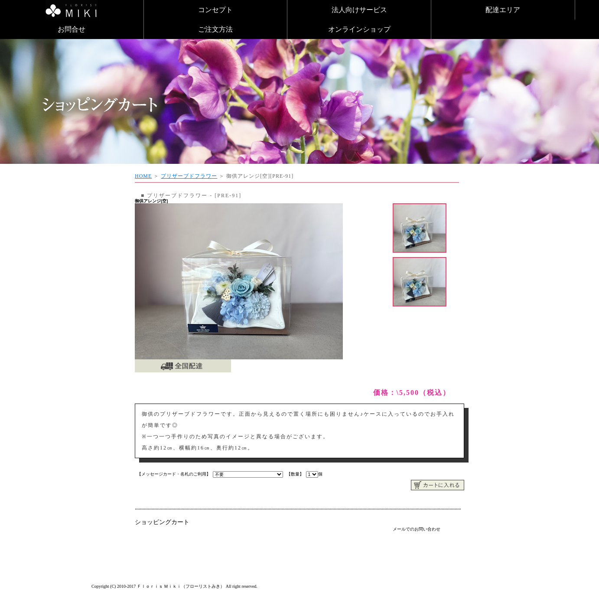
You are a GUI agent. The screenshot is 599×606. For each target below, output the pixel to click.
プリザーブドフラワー (189, 176)
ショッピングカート (162, 522)
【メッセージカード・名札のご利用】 (174, 474)
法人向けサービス (359, 9)
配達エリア (502, 9)
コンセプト (215, 9)
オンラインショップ (359, 29)
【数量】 (295, 474)
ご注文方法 (215, 29)
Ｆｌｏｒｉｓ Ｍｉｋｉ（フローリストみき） (181, 586)
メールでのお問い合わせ (416, 529)
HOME (143, 176)
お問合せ (71, 29)
